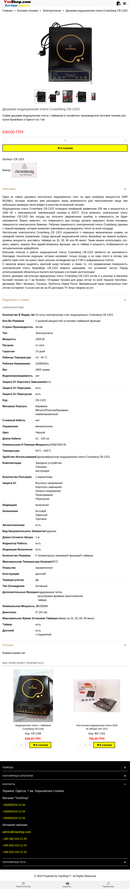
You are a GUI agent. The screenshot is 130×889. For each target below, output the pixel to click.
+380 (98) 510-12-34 (14, 838)
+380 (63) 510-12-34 (14, 852)
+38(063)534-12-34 (13, 811)
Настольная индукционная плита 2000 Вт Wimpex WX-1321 (96, 727)
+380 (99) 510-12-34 (14, 845)
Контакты (8, 784)
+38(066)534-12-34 (13, 818)
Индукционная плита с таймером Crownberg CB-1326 (33, 727)
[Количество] (65, 140)
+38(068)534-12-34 (13, 804)
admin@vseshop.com (16, 832)
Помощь (7, 767)
